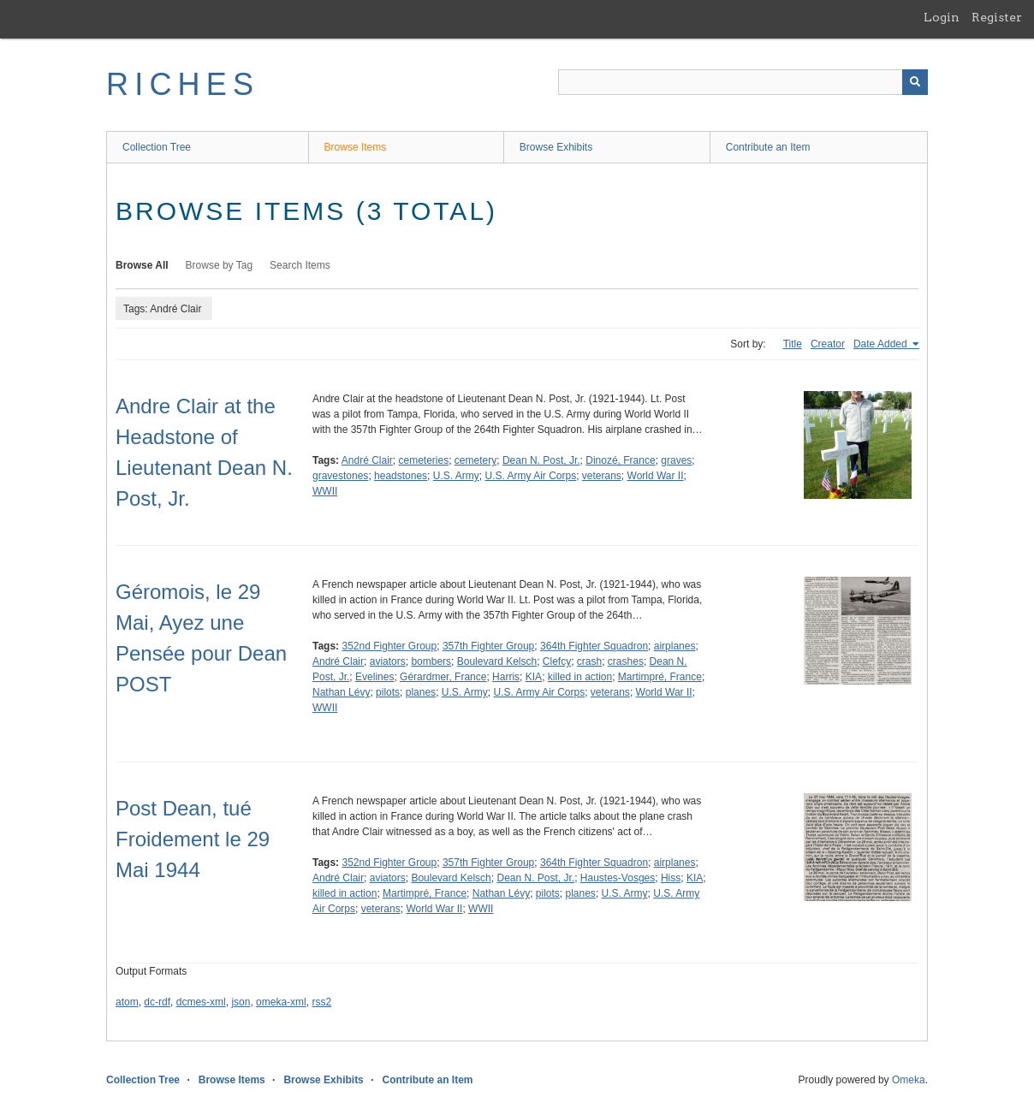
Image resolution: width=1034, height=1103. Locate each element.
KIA (534, 677)
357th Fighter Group (488, 646)
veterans (601, 476)
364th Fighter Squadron (594, 646)
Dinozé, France (620, 460)
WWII (324, 491)
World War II (655, 476)
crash (589, 661)
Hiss (670, 878)
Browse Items (355, 147)
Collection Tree (156, 147)
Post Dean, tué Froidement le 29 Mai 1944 (193, 839)
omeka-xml (281, 1002)
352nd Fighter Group (389, 646)
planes (421, 692)
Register (997, 17)
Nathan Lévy (341, 692)
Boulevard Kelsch (497, 661)
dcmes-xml (201, 1002)
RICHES (182, 84)
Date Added (881, 344)
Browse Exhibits (556, 147)
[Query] (743, 82)
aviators (388, 661)
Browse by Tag (219, 265)
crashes (626, 661)
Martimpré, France (660, 677)
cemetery (475, 460)
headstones (400, 476)
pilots (388, 692)
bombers (431, 661)
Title (792, 344)
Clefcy (557, 661)
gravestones (340, 476)
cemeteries (424, 460)
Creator (828, 344)
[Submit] (915, 82)
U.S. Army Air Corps (530, 476)
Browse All (142, 265)
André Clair (367, 460)
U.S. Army (456, 476)
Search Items (300, 265)
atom (127, 1002)
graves (676, 460)
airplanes (675, 646)
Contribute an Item (768, 147)
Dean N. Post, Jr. (541, 460)
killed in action (580, 677)
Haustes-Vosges (617, 878)
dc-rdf (157, 1002)
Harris (506, 677)
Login (942, 17)
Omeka (908, 1080)
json (240, 1002)
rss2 (321, 1002)
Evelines (374, 677)
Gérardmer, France (443, 677)
